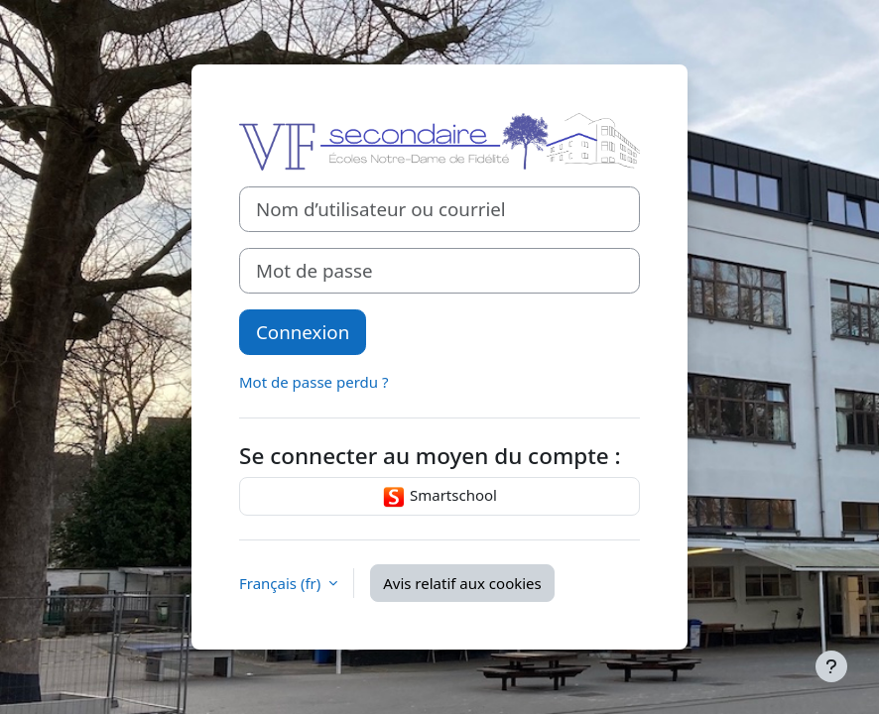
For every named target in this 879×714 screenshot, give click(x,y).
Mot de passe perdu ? (313, 382)
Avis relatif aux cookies (462, 583)
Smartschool (439, 497)
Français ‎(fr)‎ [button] (281, 583)
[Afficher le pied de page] (831, 666)
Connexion (302, 331)
